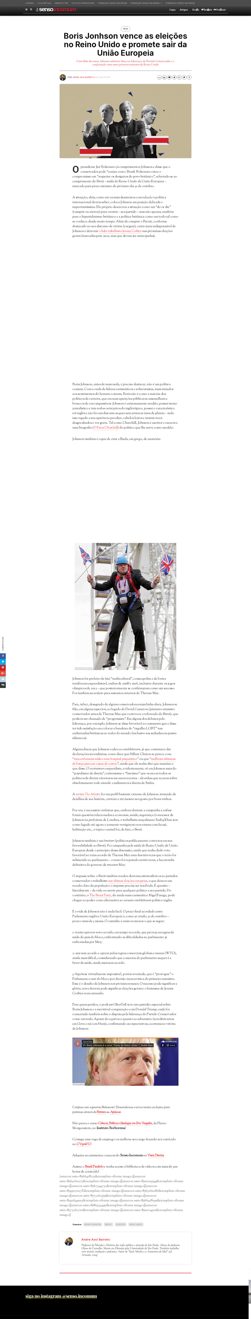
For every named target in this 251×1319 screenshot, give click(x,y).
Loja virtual (44, 3)
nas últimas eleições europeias (129, 880)
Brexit (108, 1224)
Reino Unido (136, 1224)
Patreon (101, 1111)
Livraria (29, 3)
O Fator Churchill (106, 427)
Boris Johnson (93, 1224)
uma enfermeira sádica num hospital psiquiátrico (107, 758)
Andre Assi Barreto (83, 77)
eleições (120, 1224)
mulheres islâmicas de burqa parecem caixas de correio (120, 761)
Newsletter (61, 3)
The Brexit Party (100, 895)
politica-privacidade (83, 3)
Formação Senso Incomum (112, 3)
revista (89, 794)
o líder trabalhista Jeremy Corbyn (122, 231)
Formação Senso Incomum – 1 (146, 3)
